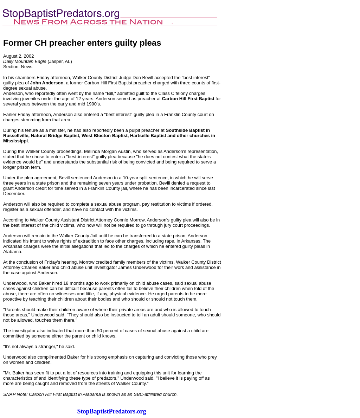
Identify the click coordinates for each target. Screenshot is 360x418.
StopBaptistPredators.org (111, 411)
